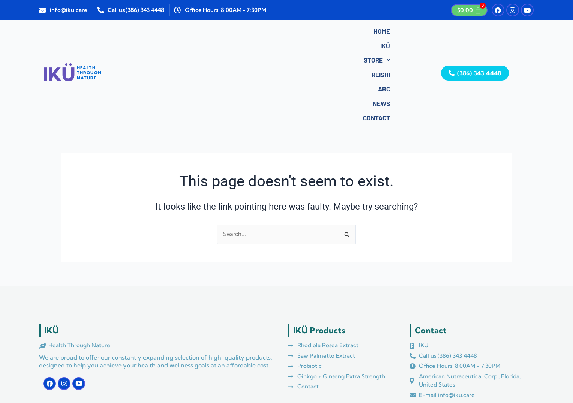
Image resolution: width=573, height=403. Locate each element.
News (305, 32)
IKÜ (190, 32)
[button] (219, 32)
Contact (338, 32)
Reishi (252, 32)
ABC (279, 32)
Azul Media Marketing (208, 378)
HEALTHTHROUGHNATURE (89, 31)
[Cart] (469, 10)
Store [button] (219, 32)
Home (165, 32)
